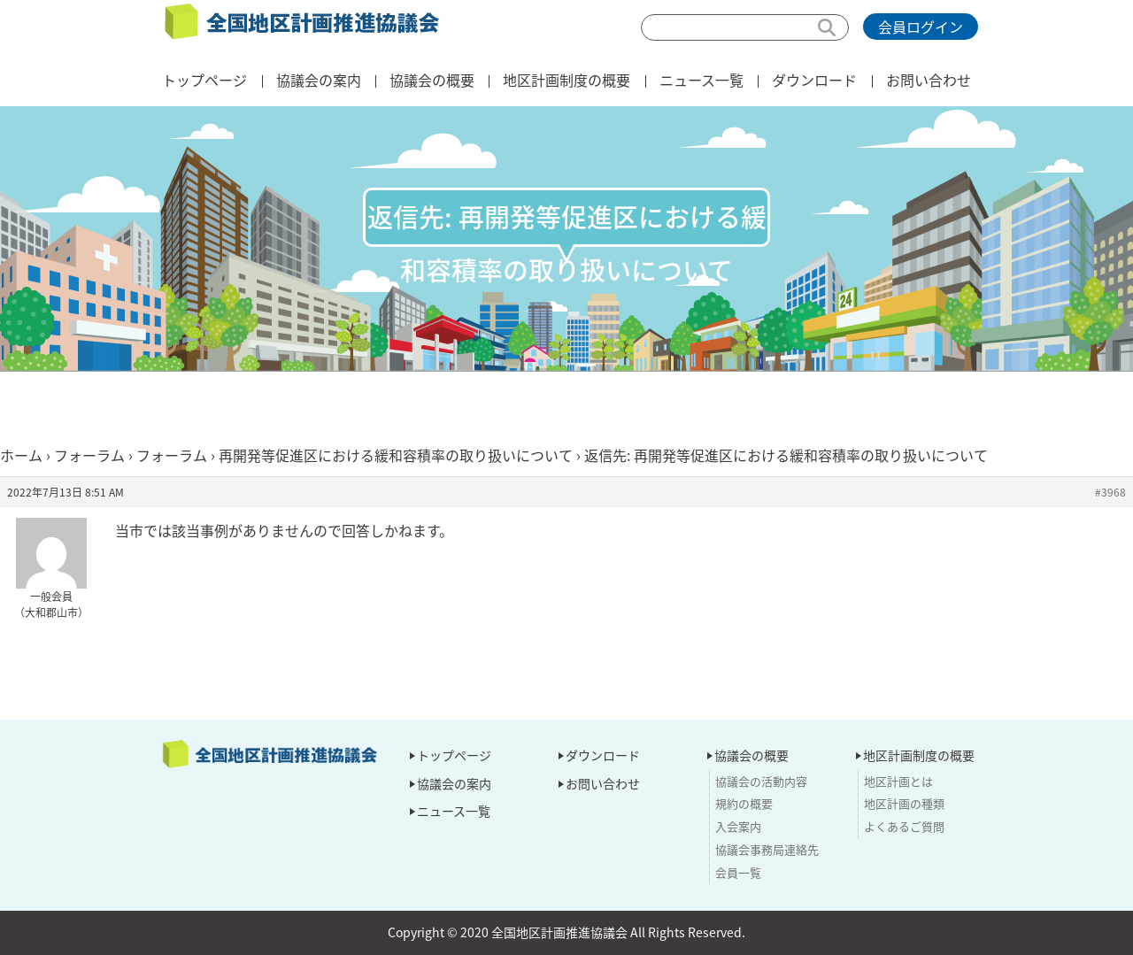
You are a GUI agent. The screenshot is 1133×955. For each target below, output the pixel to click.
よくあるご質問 (904, 826)
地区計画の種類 (904, 803)
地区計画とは (898, 781)
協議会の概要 (431, 79)
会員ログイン (920, 26)
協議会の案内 (318, 79)
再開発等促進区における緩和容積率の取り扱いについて (396, 455)
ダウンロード (814, 79)
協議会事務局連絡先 (767, 849)
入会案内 (738, 826)
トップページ (204, 79)
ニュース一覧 (701, 79)
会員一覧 (738, 872)
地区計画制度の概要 (566, 79)
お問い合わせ (928, 79)
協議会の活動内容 (761, 781)
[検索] (745, 27)
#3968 (1110, 492)
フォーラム (89, 455)
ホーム (21, 455)
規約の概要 (744, 803)
